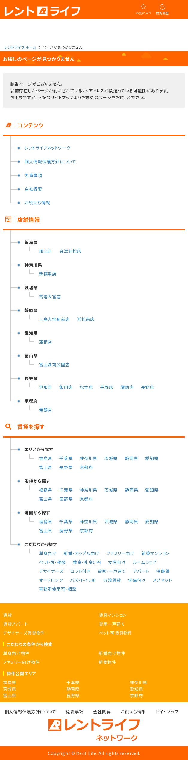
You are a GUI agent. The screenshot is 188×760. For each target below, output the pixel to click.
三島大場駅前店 (54, 319)
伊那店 (45, 387)
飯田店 (65, 387)
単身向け (48, 553)
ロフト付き (80, 571)
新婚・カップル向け (81, 553)
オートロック (51, 580)
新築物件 (107, 662)
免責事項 (33, 175)
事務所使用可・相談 (57, 589)
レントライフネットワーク (47, 148)
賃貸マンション (113, 615)
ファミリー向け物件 (21, 662)
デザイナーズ (51, 571)
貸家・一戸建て (112, 571)
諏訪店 (127, 387)
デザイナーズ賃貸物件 (24, 633)
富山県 (45, 467)
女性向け (117, 562)
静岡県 (131, 458)
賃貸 (7, 615)
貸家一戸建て (112, 624)
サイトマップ (166, 712)
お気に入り (143, 13)
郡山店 (45, 251)
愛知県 (151, 458)
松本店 (86, 387)
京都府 (86, 467)
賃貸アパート (15, 624)
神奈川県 (88, 458)
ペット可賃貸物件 (115, 633)
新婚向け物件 (112, 653)
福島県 (45, 458)
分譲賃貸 (112, 580)
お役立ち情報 (37, 203)
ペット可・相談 (52, 562)
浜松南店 (86, 319)
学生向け (137, 580)
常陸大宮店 (50, 296)
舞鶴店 (45, 410)
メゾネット (162, 580)
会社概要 (33, 189)
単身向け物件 (16, 653)
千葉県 (65, 458)
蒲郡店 (45, 342)
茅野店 (106, 387)
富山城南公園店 (54, 364)
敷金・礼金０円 (87, 562)
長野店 (147, 387)
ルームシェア (145, 562)
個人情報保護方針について (50, 161)
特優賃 (162, 571)
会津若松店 (70, 251)
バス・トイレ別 (83, 580)
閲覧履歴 (162, 13)
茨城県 (111, 458)
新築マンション (155, 553)
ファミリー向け (120, 553)
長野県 (65, 467)
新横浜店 (48, 274)
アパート (141, 571)
